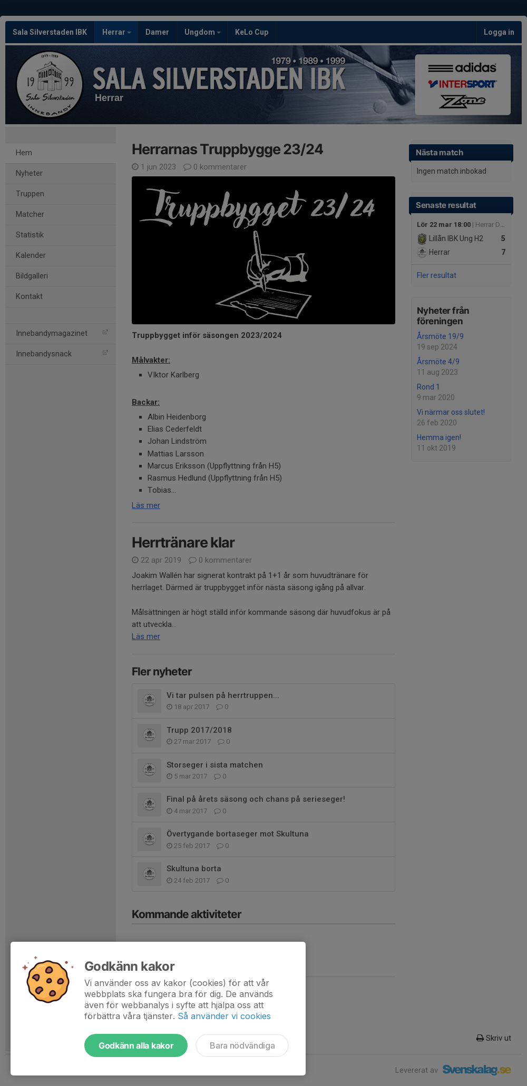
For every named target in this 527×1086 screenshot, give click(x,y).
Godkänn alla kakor (136, 1045)
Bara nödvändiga (242, 1045)
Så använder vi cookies (224, 1016)
